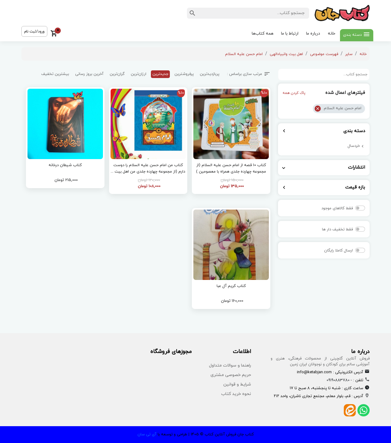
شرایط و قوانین (237, 384)
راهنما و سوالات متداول (230, 365)
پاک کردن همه (294, 93)
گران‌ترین (117, 74)
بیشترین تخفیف (55, 74)
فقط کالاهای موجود (337, 208)
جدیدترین (160, 74)
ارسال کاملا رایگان (338, 250)
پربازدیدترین (209, 74)
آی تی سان (146, 434)
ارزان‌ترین (138, 74)
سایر (349, 54)
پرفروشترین (184, 74)
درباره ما (313, 33)
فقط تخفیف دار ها (337, 229)
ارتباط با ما (289, 33)
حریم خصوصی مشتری (230, 375)
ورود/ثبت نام (34, 31)
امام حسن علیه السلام (244, 54)
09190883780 (338, 380)
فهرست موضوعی (324, 54)
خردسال (354, 146)
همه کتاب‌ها (262, 33)
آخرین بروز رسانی (89, 74)
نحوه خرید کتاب (236, 394)
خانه (331, 33)
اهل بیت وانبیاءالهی (286, 54)
